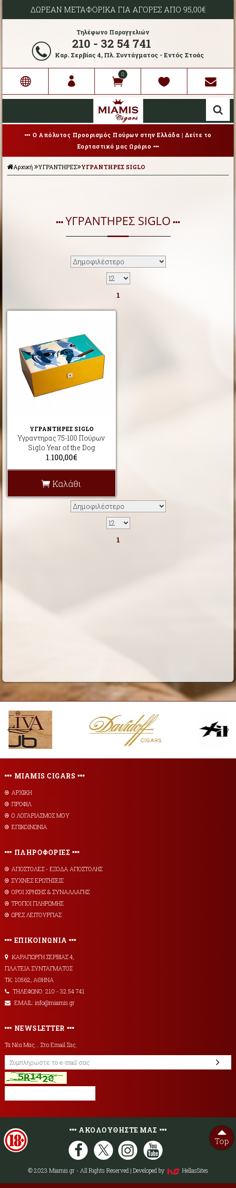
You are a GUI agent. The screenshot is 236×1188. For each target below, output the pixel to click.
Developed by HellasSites (170, 1170)
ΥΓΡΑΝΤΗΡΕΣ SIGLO (113, 167)
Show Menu (16, 111)
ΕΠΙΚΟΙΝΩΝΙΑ (26, 827)
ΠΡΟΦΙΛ (18, 804)
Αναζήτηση (218, 110)
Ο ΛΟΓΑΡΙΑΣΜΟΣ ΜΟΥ (37, 815)
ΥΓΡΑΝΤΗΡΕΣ (57, 167)
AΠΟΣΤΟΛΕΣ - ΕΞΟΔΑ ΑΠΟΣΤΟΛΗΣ (54, 869)
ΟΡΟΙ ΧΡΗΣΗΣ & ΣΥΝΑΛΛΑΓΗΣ (47, 892)
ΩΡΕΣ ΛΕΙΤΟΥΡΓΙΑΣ (33, 914)
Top (222, 1136)
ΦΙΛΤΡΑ (118, 189)
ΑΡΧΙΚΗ (18, 792)
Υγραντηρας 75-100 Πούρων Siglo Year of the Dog (61, 442)
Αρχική (20, 167)
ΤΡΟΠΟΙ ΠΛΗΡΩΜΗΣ (34, 903)
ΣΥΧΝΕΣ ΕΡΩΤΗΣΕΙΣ (34, 880)
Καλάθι (61, 483)
